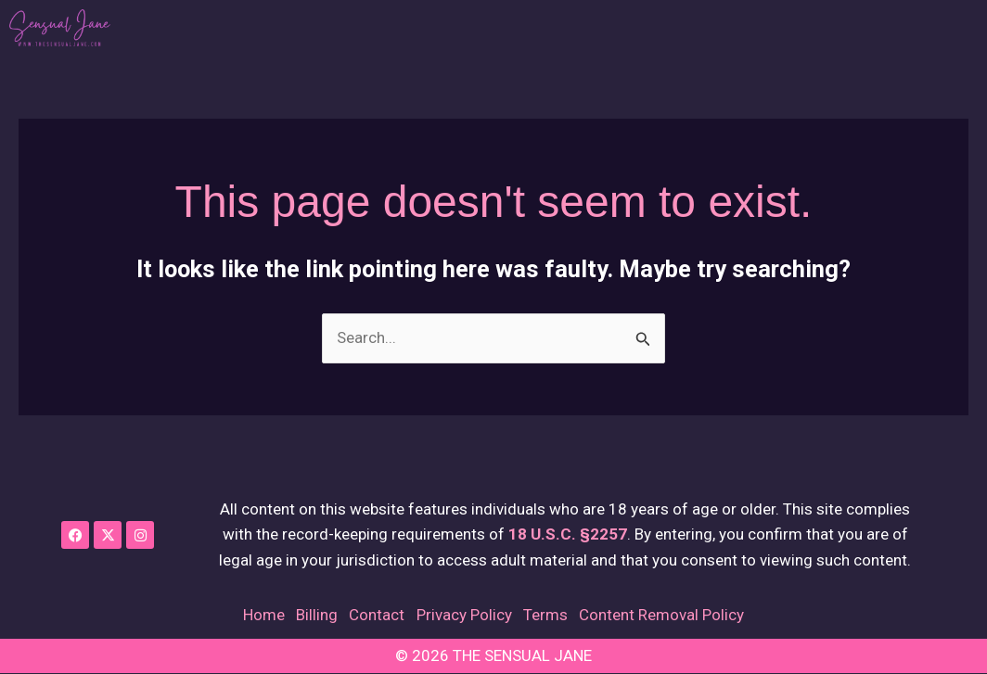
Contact (377, 615)
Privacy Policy (464, 615)
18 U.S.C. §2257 (567, 534)
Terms (545, 615)
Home (265, 615)
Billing (318, 615)
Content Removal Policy (661, 615)
